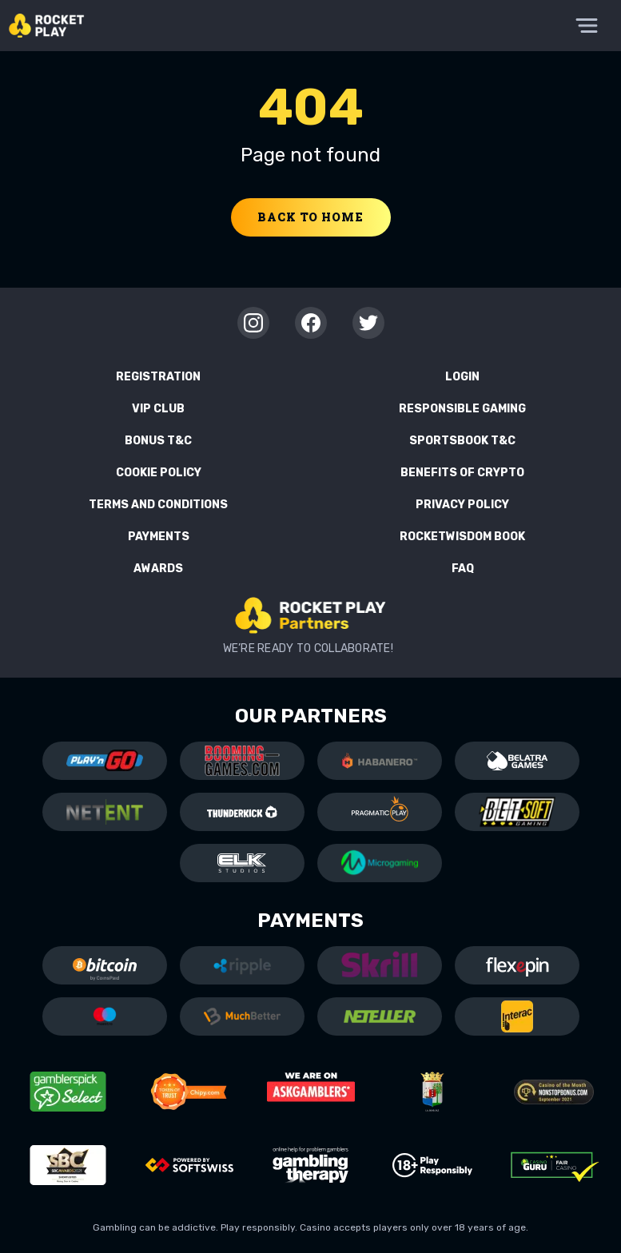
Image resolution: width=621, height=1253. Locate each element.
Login (462, 377)
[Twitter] (368, 323)
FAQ (463, 568)
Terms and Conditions (158, 504)
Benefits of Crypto (462, 472)
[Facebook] (311, 323)
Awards (158, 568)
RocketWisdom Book (462, 536)
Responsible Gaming (462, 409)
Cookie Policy (158, 472)
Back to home (310, 217)
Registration (158, 377)
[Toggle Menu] (587, 26)
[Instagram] (253, 323)
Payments (158, 536)
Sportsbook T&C (462, 441)
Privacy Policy (462, 504)
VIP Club (158, 409)
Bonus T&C (158, 441)
